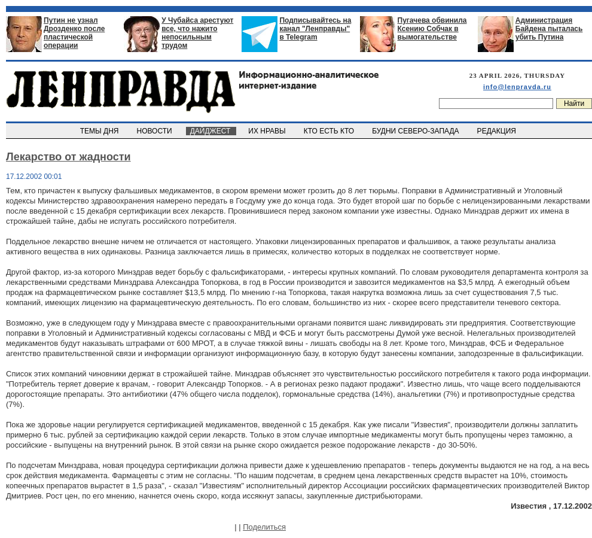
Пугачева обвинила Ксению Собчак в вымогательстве (432, 28)
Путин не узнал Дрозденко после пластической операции (74, 33)
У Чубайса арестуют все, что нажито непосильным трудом (197, 33)
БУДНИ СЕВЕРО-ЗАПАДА (416, 131)
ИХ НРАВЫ (268, 131)
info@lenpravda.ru (517, 86)
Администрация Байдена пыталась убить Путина (549, 28)
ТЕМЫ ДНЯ (100, 131)
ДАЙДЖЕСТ (211, 131)
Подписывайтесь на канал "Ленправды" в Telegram (315, 28)
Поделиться (264, 526)
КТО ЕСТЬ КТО (330, 131)
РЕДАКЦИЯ (497, 131)
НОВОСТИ (155, 131)
